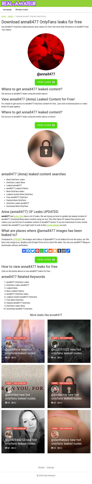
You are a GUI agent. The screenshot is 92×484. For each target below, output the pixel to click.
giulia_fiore (18, 216)
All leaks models (21, 10)
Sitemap (50, 467)
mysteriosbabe (53, 225)
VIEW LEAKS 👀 (46, 82)
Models (41, 467)
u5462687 (17, 239)
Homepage (7, 10)
